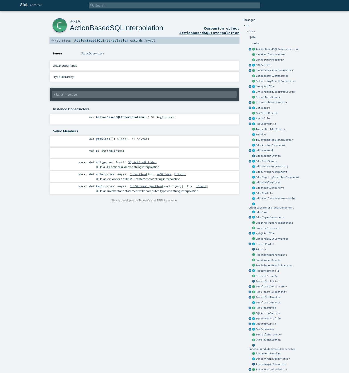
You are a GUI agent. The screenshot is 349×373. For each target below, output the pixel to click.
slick (72, 21)
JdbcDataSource (267, 161)
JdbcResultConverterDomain (275, 198)
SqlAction (138, 174)
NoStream (163, 174)
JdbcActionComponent (270, 145)
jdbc (78, 21)
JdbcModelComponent (270, 187)
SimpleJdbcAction (268, 339)
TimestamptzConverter (271, 364)
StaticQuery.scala (92, 53)
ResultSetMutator (268, 302)
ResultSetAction (267, 281)
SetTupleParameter (269, 334)
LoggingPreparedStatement (274, 222)
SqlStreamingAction (146, 186)
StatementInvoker (268, 353)
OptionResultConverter (272, 238)
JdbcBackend (264, 150)
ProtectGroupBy (267, 276)
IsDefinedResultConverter (274, 139)
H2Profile (263, 118)
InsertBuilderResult (270, 129)
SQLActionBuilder (268, 313)
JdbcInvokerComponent (271, 171)
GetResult (263, 107)
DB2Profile (263, 65)
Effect (179, 174)
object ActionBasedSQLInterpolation (209, 30)
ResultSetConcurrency (271, 286)
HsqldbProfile (266, 123)
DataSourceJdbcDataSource (274, 70)
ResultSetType (266, 307)
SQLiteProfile (266, 323)
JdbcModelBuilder (268, 182)
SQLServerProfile (268, 318)
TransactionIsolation (271, 369)
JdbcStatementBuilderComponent (271, 207)
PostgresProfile (267, 270)
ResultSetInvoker (268, 297)
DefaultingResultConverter (275, 81)
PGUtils (261, 249)
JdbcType (262, 212)
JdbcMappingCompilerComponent (277, 177)
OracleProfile (266, 244)
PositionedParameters (271, 254)
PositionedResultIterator (274, 265)
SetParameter (265, 329)
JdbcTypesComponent (270, 217)
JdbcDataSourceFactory (272, 166)
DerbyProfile (265, 86)
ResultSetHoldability (271, 291)
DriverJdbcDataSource (271, 102)
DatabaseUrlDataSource (272, 75)
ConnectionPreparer (270, 59)
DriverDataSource (268, 97)
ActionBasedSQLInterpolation (277, 49)
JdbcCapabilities (268, 155)
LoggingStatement (268, 228)
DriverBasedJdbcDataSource (275, 91)
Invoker (261, 134)
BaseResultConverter (270, 54)
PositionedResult (268, 260)
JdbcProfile (264, 193)
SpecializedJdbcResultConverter (272, 349)
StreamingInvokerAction (273, 358)
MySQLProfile (265, 233)
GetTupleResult (267, 113)
